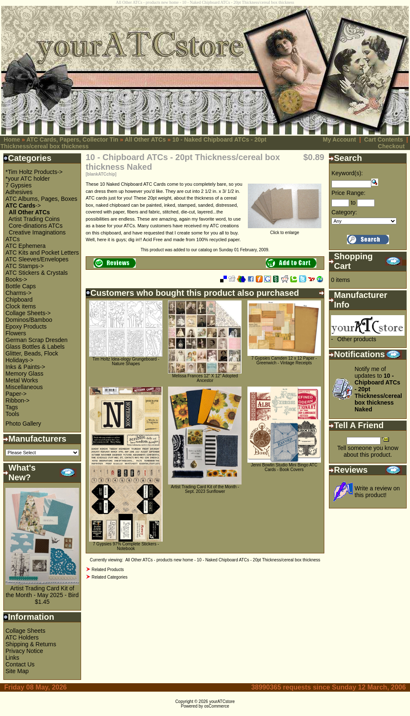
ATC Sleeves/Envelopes (36, 259)
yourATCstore (222, 701)
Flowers (15, 333)
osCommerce (216, 706)
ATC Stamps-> (24, 266)
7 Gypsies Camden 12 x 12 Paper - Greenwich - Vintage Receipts (284, 360)
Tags (11, 407)
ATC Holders (22, 637)
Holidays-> (19, 360)
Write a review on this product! (377, 491)
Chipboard (19, 299)
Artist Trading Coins (34, 219)
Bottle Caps (20, 286)
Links (12, 657)
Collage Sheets (25, 630)
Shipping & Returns (30, 644)
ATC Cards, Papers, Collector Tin (72, 139)
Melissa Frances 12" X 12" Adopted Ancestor (205, 378)
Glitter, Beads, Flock (31, 353)
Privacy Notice (24, 651)
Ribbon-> (17, 400)
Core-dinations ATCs (36, 225)
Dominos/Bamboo (28, 319)
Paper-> (15, 393)
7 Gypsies (18, 185)
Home (12, 139)
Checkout (391, 146)
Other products (356, 339)
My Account (339, 139)
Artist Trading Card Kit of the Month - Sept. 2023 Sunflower (205, 489)
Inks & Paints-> (25, 366)
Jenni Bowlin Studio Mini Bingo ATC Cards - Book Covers (284, 467)
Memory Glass (24, 373)
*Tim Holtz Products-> (34, 171)
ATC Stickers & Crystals (36, 272)
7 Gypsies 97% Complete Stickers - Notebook (126, 546)
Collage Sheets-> (28, 313)
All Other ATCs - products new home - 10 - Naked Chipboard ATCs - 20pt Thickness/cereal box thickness (222, 560)
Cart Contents (383, 139)
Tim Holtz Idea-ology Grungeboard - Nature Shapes (125, 361)
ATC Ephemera (25, 245)
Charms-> (18, 293)
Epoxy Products (26, 326)
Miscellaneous (24, 387)
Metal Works (21, 380)
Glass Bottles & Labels (35, 346)
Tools (12, 414)
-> (23, 205)
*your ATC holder (27, 178)
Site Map (17, 671)
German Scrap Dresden (36, 340)
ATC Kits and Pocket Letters (42, 252)
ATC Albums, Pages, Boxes (41, 198)
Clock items (20, 306)
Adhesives (19, 192)
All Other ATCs (145, 139)
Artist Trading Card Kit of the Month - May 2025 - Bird (42, 591)
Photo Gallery (23, 423)
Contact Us (19, 664)
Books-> (16, 279)
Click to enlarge (284, 230)
